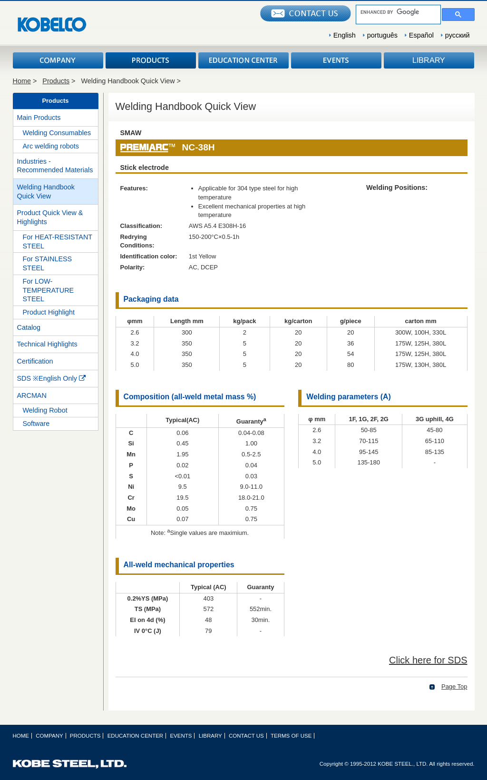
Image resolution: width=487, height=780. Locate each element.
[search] (397, 12)
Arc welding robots (51, 146)
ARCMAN (32, 395)
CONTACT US (246, 736)
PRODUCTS (151, 60)
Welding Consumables (57, 133)
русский (457, 35)
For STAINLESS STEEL (47, 263)
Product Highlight (49, 312)
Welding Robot (45, 410)
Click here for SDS (428, 660)
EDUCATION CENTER (243, 60)
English (344, 35)
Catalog (29, 327)
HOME (21, 736)
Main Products (39, 117)
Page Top (454, 686)
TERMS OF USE (291, 736)
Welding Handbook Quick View (46, 191)
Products (55, 81)
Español (421, 35)
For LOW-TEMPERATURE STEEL (48, 290)
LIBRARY (429, 60)
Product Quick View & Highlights (50, 217)
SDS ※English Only (51, 378)
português (382, 35)
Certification (35, 361)
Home (22, 81)
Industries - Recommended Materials (55, 166)
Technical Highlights (47, 344)
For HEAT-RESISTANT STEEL (58, 241)
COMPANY (58, 60)
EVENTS (336, 60)
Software (36, 423)
